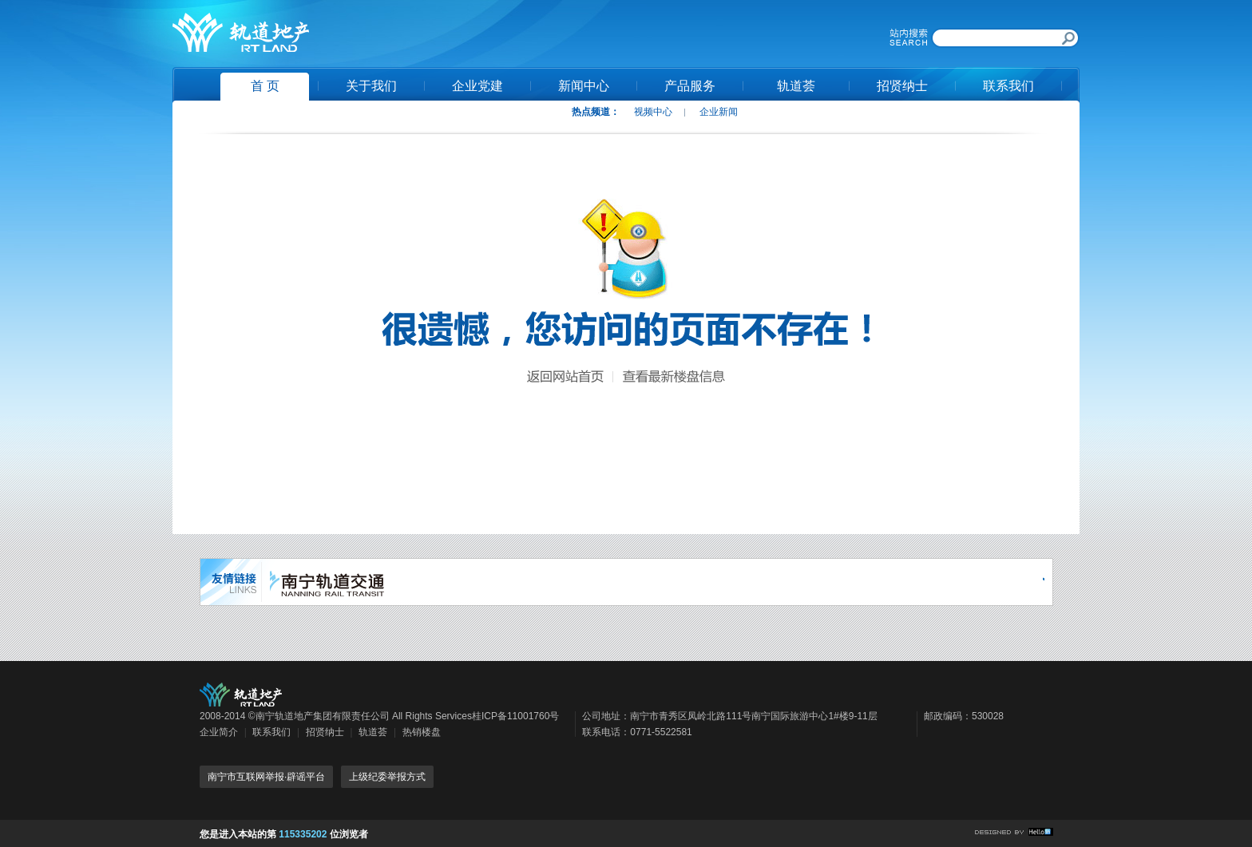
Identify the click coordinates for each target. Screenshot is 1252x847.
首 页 (265, 86)
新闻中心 (583, 86)
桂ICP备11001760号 (515, 716)
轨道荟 (796, 86)
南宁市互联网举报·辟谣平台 (266, 776)
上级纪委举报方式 (387, 776)
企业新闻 (718, 111)
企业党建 (477, 86)
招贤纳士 (902, 86)
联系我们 (1008, 86)
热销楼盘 (421, 732)
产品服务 (689, 86)
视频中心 (653, 111)
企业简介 (219, 732)
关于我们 (371, 86)
